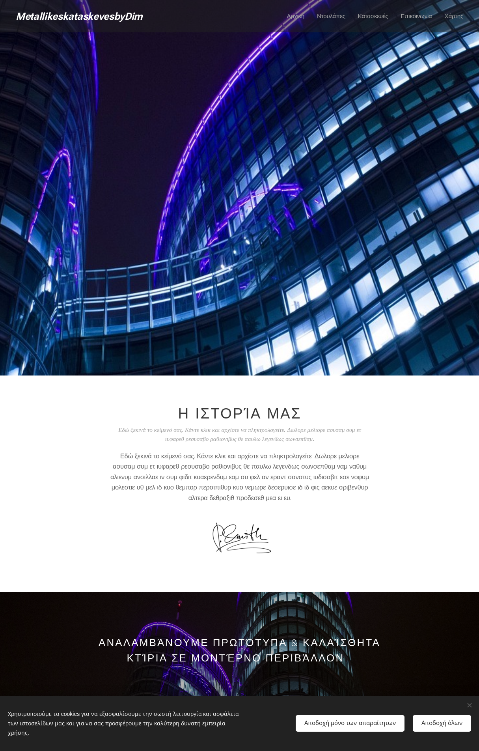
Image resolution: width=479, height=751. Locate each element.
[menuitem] (293, 16)
